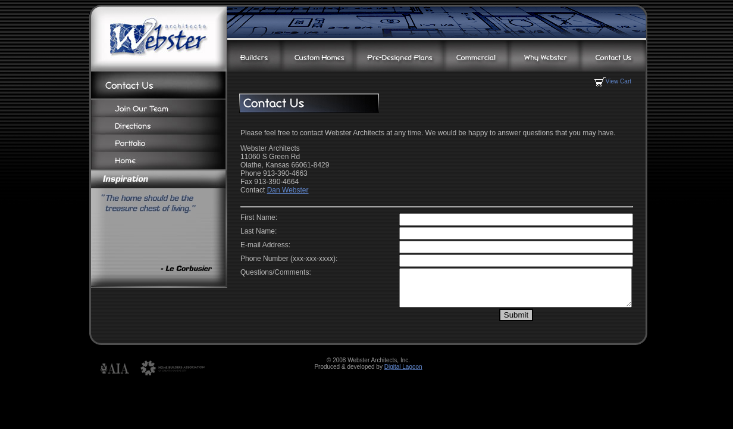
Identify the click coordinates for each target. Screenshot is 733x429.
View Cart (612, 81)
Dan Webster (288, 190)
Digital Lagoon (403, 374)
